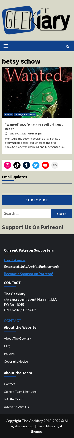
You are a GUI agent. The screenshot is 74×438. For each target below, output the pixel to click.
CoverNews (46, 426)
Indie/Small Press (25, 114)
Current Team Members (20, 391)
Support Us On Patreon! (33, 227)
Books (8, 114)
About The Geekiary (18, 338)
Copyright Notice (16, 361)
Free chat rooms (14, 260)
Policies (9, 354)
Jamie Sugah (35, 133)
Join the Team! (13, 399)
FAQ (7, 346)
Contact (9, 384)
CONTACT (12, 320)
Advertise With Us (16, 407)
